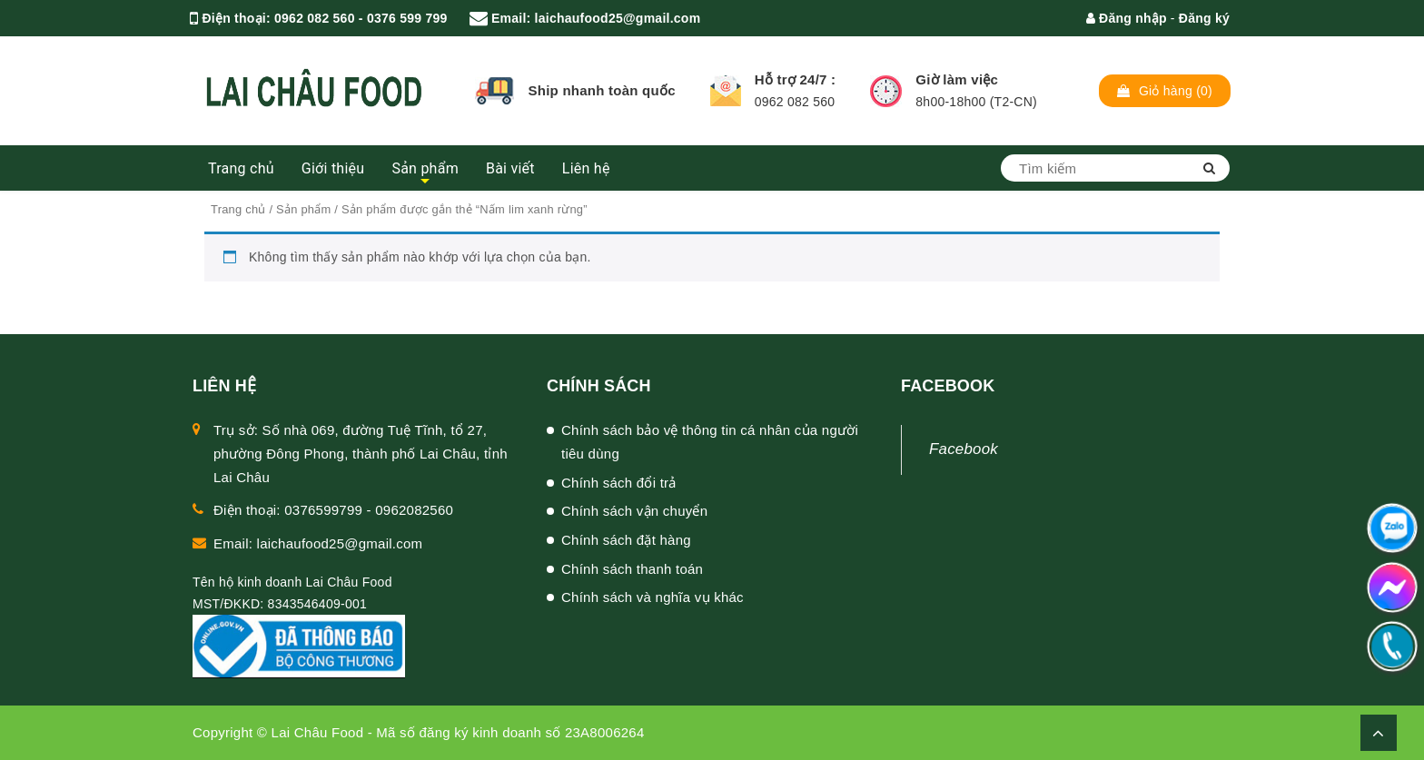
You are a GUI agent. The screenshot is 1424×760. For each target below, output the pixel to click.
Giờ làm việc (956, 79)
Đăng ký (1204, 18)
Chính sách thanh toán (632, 569)
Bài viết (510, 168)
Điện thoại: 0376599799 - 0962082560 (333, 510)
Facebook (963, 449)
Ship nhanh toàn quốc (601, 90)
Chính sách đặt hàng (626, 540)
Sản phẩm (425, 168)
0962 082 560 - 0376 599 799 (360, 18)
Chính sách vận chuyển (634, 510)
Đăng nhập (1126, 18)
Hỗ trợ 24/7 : (795, 79)
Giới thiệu (333, 168)
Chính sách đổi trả (619, 482)
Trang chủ (241, 168)
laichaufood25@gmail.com (618, 18)
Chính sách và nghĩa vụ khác (652, 597)
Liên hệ (586, 168)
